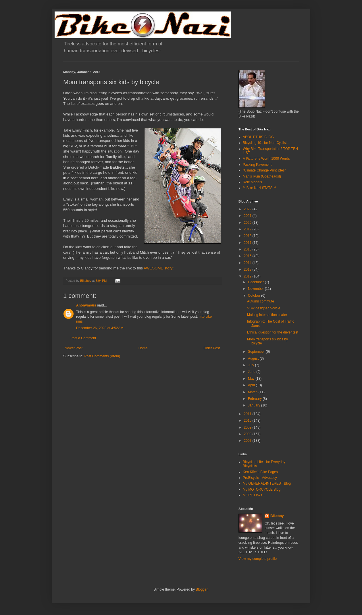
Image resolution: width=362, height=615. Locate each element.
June (252, 372)
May (251, 379)
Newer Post (73, 348)
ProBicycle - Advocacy (260, 478)
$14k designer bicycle (263, 308)
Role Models (252, 182)
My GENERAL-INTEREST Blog (267, 483)
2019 (248, 229)
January (254, 405)
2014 (248, 263)
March (253, 392)
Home (143, 348)
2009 (248, 427)
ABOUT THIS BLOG (258, 137)
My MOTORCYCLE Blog (261, 489)
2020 (248, 223)
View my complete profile (257, 559)
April (252, 385)
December (256, 282)
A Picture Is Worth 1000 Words (266, 159)
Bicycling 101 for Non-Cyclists (265, 143)
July (251, 365)
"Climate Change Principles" (264, 170)
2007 (248, 441)
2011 (248, 414)
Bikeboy (277, 516)
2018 (248, 236)
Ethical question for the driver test (272, 332)
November (256, 289)
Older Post (211, 348)
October (254, 296)
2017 (248, 243)
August (254, 358)
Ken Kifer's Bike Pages (260, 472)
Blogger (201, 589)
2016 (248, 249)
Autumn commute (260, 301)
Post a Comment (83, 338)
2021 (248, 216)
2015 (248, 256)
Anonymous (86, 305)
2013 (248, 269)
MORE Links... (254, 495)
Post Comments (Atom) (102, 356)
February (255, 399)
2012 (248, 276)
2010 (248, 421)
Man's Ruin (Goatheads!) (262, 176)
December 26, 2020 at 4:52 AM (99, 328)
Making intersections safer (267, 315)
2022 (248, 209)
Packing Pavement (257, 165)
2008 (248, 434)
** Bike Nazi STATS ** (259, 188)
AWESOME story (158, 268)
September (257, 352)
